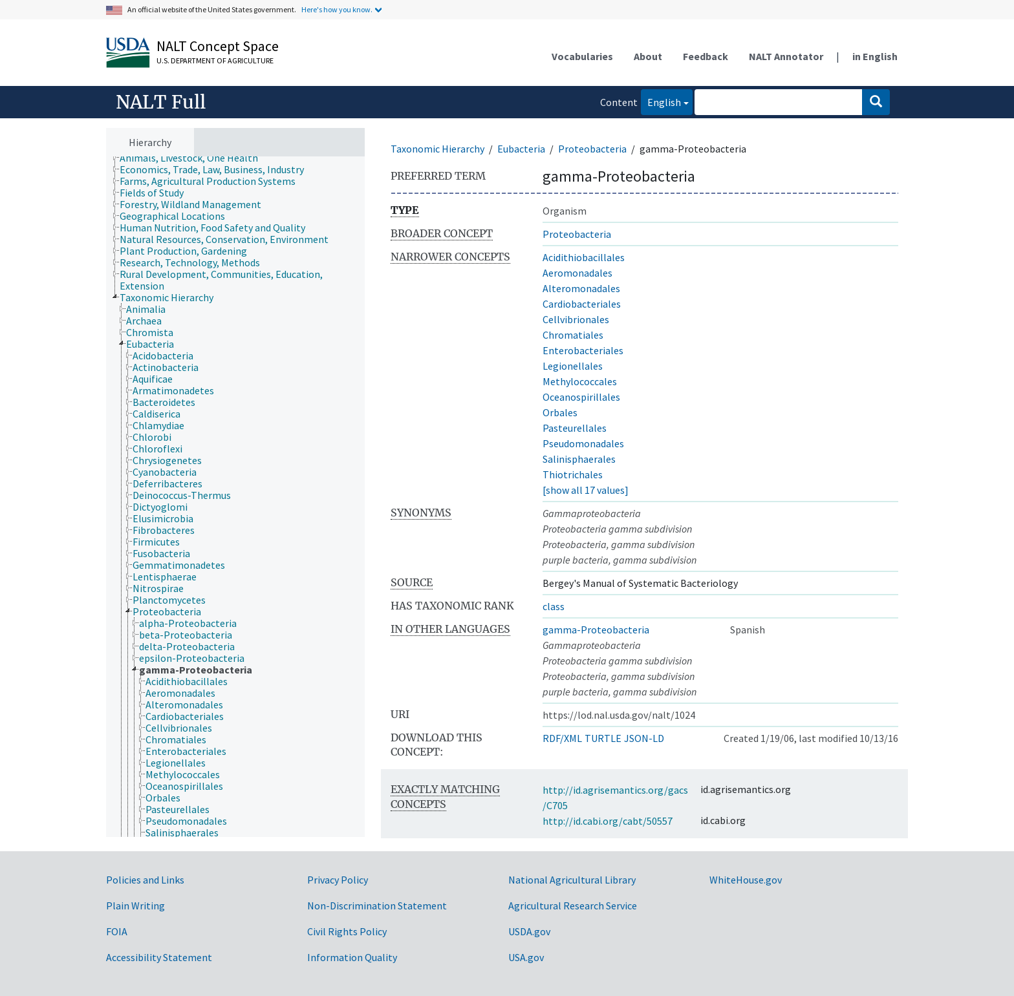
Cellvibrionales (576, 319)
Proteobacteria (592, 148)
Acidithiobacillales (584, 257)
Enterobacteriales (583, 350)
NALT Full (161, 102)
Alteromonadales (581, 288)
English (661, 101)
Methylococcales (580, 381)
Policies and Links (145, 879)
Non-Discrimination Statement (377, 905)
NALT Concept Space (217, 46)
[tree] (235, 497)
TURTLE (603, 738)
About (648, 56)
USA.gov (526, 957)
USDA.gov (529, 931)
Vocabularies (582, 56)
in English (875, 56)
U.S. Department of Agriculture (215, 60)
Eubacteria (521, 148)
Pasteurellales (575, 427)
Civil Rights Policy (347, 931)
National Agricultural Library (572, 879)
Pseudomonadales (583, 443)
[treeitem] (194, 158)
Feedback (705, 56)
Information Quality (352, 957)
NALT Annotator (786, 56)
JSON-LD (644, 738)
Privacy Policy (337, 879)
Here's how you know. (336, 9)
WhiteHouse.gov (745, 879)
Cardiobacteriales (582, 303)
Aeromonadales (577, 272)
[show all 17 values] (586, 489)
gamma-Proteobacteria (596, 629)
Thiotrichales (573, 474)
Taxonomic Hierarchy (437, 148)
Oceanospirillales (581, 396)
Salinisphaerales (579, 458)
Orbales (560, 412)
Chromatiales (573, 334)
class (554, 606)
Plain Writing (135, 905)
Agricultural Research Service (572, 905)
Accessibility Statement (159, 957)
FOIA (116, 931)
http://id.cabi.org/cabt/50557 (608, 820)
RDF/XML (562, 738)
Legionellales (573, 365)
